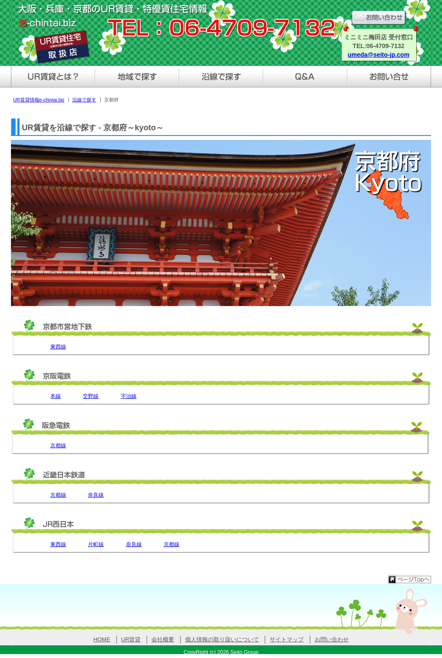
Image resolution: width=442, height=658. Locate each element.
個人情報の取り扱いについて (222, 639)
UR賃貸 (131, 639)
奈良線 (96, 495)
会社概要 (162, 639)
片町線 (96, 544)
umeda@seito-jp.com (378, 54)
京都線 (58, 445)
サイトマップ (287, 639)
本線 (55, 396)
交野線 (90, 396)
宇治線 (129, 396)
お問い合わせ (332, 639)
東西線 (58, 347)
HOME (101, 639)
